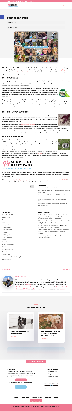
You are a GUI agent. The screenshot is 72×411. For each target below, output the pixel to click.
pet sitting (28, 180)
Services (25, 397)
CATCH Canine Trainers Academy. (25, 287)
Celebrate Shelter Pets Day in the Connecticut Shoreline (53, 229)
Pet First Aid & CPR (7, 230)
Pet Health (5, 232)
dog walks (30, 139)
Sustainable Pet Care (7, 249)
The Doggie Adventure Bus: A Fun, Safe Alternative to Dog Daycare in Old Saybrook (52, 217)
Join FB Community (21, 387)
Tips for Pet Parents (7, 252)
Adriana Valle (22, 276)
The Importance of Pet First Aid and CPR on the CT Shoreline (51, 196)
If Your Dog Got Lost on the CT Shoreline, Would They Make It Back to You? (54, 191)
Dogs (3, 222)
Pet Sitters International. (40, 289)
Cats (3, 220)
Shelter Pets (5, 242)
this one (40, 153)
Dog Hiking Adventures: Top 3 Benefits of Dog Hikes (52, 226)
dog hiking (21, 180)
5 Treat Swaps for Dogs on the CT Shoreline (49, 188)
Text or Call (51, 383)
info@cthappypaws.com (46, 180)
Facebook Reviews (52, 376)
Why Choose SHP (7, 259)
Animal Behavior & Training (9, 215)
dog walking (16, 180)
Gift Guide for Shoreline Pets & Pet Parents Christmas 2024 (54, 221)
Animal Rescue (6, 217)
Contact (48, 397)
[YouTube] (35, 1)
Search (31, 187)
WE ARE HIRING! (20, 379)
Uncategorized (6, 254)
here (10, 96)
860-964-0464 (11, 1)
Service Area (37, 397)
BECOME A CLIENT (36, 361)
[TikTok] (33, 1)
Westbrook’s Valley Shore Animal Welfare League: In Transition (51, 232)
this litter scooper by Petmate (28, 124)
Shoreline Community (8, 244)
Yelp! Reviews (52, 374)
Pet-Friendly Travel (7, 237)
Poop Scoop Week (64, 70)
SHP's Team (5, 247)
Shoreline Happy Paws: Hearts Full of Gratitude (50, 236)
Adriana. (62, 289)
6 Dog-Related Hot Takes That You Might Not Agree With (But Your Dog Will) (53, 204)
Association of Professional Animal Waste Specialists (22, 72)
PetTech (28, 284)
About (16, 397)
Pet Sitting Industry (7, 235)
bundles (31, 106)
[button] (2, 17)
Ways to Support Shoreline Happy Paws (12, 257)
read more (14, 336)
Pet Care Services (6, 227)
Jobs (56, 397)
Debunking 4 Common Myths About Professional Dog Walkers (52, 200)
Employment (5, 225)
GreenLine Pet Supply (64, 81)
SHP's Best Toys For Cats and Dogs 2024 (48, 225)
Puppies (4, 239)
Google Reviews (52, 371)
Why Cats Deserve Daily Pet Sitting (48, 223)
